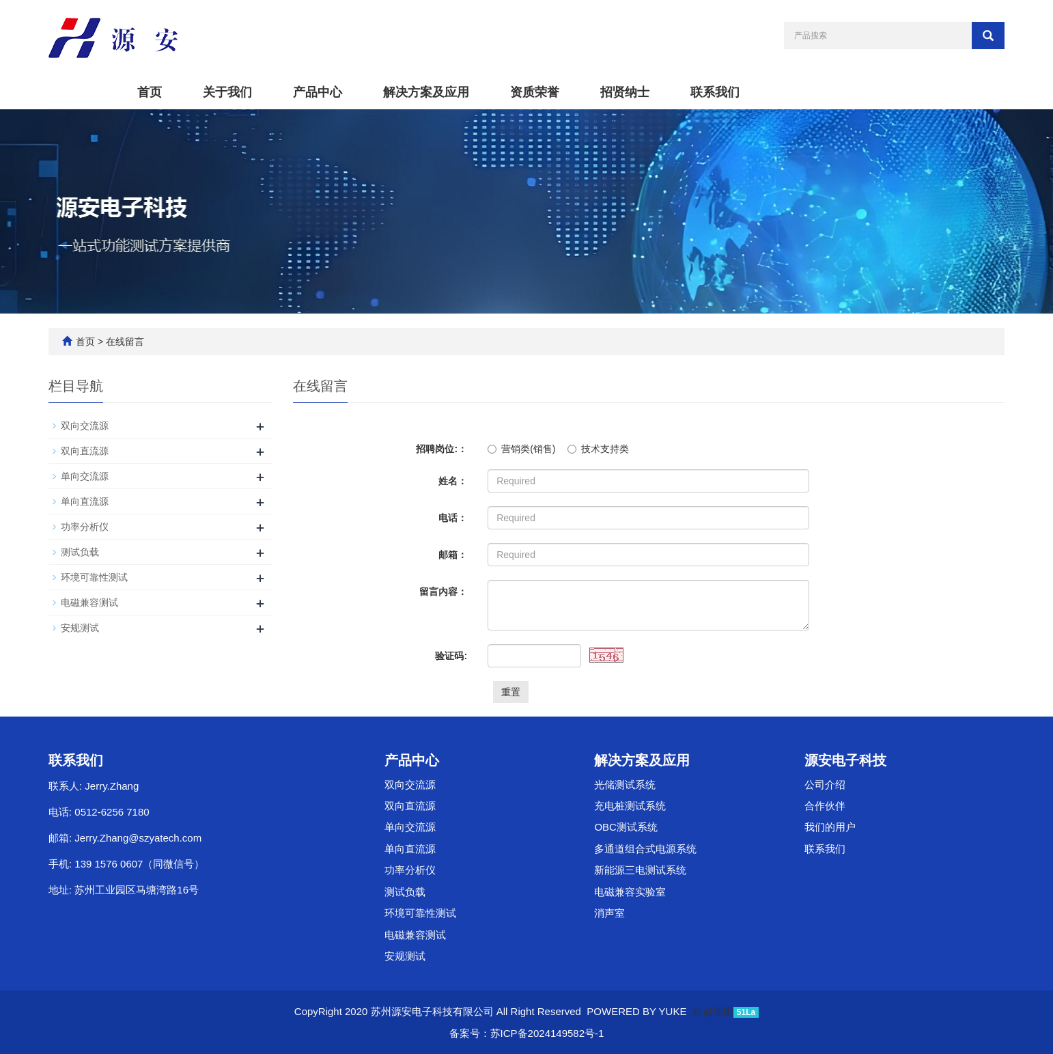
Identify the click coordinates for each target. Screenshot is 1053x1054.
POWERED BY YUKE (638, 1011)
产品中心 (317, 92)
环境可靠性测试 (94, 577)
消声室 (609, 913)
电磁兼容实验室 (630, 892)
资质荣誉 (534, 92)
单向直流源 (85, 501)
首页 (149, 92)
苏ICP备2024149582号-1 (547, 1033)
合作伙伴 (824, 806)
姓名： (452, 480)
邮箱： (452, 554)
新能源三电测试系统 (640, 870)
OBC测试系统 (626, 827)
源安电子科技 (845, 760)
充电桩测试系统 (630, 806)
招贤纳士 (624, 92)
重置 (510, 692)
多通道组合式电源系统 (645, 849)
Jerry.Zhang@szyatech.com (137, 838)
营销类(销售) (521, 448)
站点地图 (712, 1011)
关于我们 (227, 92)
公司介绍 (824, 784)
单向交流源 (85, 476)
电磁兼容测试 (89, 602)
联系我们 (715, 92)
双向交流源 (85, 425)
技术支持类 (598, 448)
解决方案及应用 (426, 92)
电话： (452, 517)
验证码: (451, 655)
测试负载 (80, 551)
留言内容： (443, 591)
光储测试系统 (625, 784)
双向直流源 (85, 450)
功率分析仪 (85, 526)
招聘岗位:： (441, 448)
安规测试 (80, 627)
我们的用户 (830, 827)
